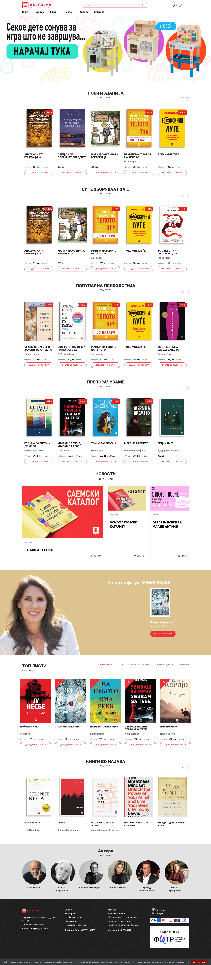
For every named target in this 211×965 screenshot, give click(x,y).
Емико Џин (97, 450)
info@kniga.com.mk (39, 928)
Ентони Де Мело (33, 450)
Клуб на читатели (73, 917)
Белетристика (107, 664)
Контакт (99, 12)
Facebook (160, 910)
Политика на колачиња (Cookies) (124, 925)
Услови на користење (118, 913)
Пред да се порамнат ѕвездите (72, 156)
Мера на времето (136, 443)
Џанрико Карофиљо (135, 450)
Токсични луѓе (168, 154)
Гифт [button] (53, 12)
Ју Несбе (25, 733)
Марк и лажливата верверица (104, 156)
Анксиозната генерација (33, 156)
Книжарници (71, 913)
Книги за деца (165, 664)
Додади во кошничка (39, 172)
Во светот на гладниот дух (168, 252)
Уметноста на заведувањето (168, 348)
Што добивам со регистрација (123, 917)
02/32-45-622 (39, 924)
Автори (83, 12)
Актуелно (28, 542)
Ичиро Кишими (99, 830)
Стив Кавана (64, 450)
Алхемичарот (170, 726)
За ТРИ (68, 909)
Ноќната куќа (29, 726)
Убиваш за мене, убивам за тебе (69, 445)
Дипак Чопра (31, 354)
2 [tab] (206, 20)
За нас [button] (68, 12)
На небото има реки (104, 726)
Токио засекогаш (103, 443)
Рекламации (71, 921)
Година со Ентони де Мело (37, 445)
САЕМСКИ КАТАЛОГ (39, 550)
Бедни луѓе (165, 443)
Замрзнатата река (68, 726)
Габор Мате (164, 258)
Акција (40, 12)
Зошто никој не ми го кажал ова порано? (71, 349)
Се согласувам (199, 962)
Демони (62, 823)
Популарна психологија (136, 664)
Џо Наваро (130, 161)
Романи (184, 664)
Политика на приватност (120, 921)
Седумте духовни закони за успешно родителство (38, 349)
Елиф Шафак (97, 733)
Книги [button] (25, 12)
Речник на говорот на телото (137, 156)
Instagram (160, 913)
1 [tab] (202, 20)
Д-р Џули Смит (66, 354)
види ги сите (105, 97)
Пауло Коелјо (167, 733)
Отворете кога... (33, 823)
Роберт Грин (165, 354)
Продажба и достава (75, 925)
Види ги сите (28, 670)
